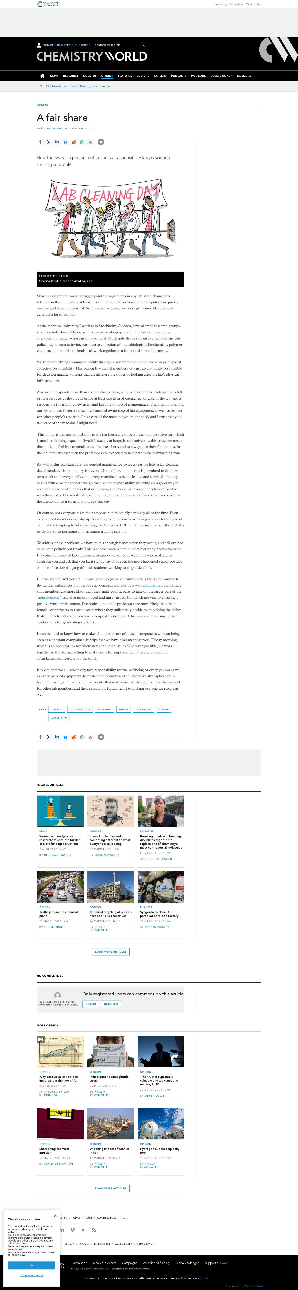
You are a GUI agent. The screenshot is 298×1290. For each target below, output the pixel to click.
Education (236, 4)
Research (146, 831)
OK (31, 1265)
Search (143, 45)
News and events (104, 1263)
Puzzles (105, 86)
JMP (66, 1091)
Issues (89, 1217)
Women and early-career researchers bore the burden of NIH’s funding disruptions (59, 840)
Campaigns (129, 1263)
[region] (31, 1248)
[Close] (55, 1215)
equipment (104, 709)
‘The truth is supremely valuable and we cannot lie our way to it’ (159, 1080)
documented (152, 585)
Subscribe (82, 45)
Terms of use (102, 1243)
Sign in (91, 1004)
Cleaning (57, 709)
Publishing (221, 4)
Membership (253, 4)
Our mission (79, 1263)
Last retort (144, 709)
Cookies (83, 1243)
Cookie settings (32, 1275)
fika (144, 495)
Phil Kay (51, 1094)
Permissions (144, 1243)
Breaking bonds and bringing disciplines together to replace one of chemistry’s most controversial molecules (161, 842)
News (43, 831)
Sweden (164, 709)
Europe (123, 709)
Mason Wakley (107, 855)
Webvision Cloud (253, 1286)
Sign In (48, 45)
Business (146, 907)
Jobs (74, 86)
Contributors (106, 1217)
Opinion (42, 105)
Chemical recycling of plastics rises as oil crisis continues (111, 914)
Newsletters (59, 86)
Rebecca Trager (57, 855)
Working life (59, 718)
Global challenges (187, 1263)
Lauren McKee (51, 128)
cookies (203, 1278)
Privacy (69, 1243)
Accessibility (123, 1243)
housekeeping (49, 597)
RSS (123, 1217)
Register (64, 45)
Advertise (60, 1217)
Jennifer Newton (58, 1163)
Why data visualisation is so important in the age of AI (58, 1078)
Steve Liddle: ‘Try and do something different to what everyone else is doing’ (110, 840)
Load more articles (110, 951)
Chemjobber (54, 927)
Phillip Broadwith (99, 928)
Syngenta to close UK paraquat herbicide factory (159, 914)
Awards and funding (156, 1263)
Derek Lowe (154, 1095)
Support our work (216, 1263)
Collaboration (80, 709)
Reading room (88, 86)
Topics (75, 1217)
